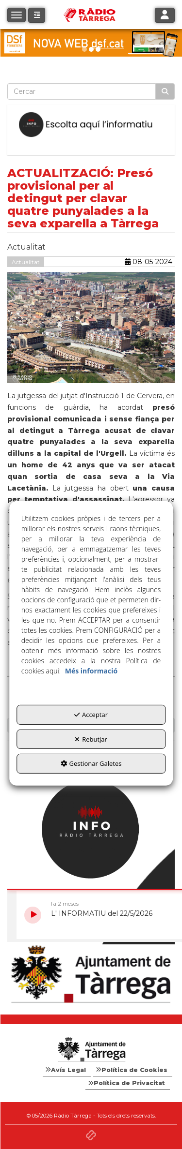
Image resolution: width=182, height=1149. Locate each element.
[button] (36, 15)
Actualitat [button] (26, 262)
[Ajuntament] (91, 974)
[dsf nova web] (91, 43)
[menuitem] (67, 1070)
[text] (81, 91)
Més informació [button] (91, 670)
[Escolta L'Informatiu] (91, 125)
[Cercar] (165, 91)
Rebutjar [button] (91, 739)
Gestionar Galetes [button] (91, 763)
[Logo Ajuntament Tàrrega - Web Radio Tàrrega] (91, 1049)
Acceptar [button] (91, 714)
